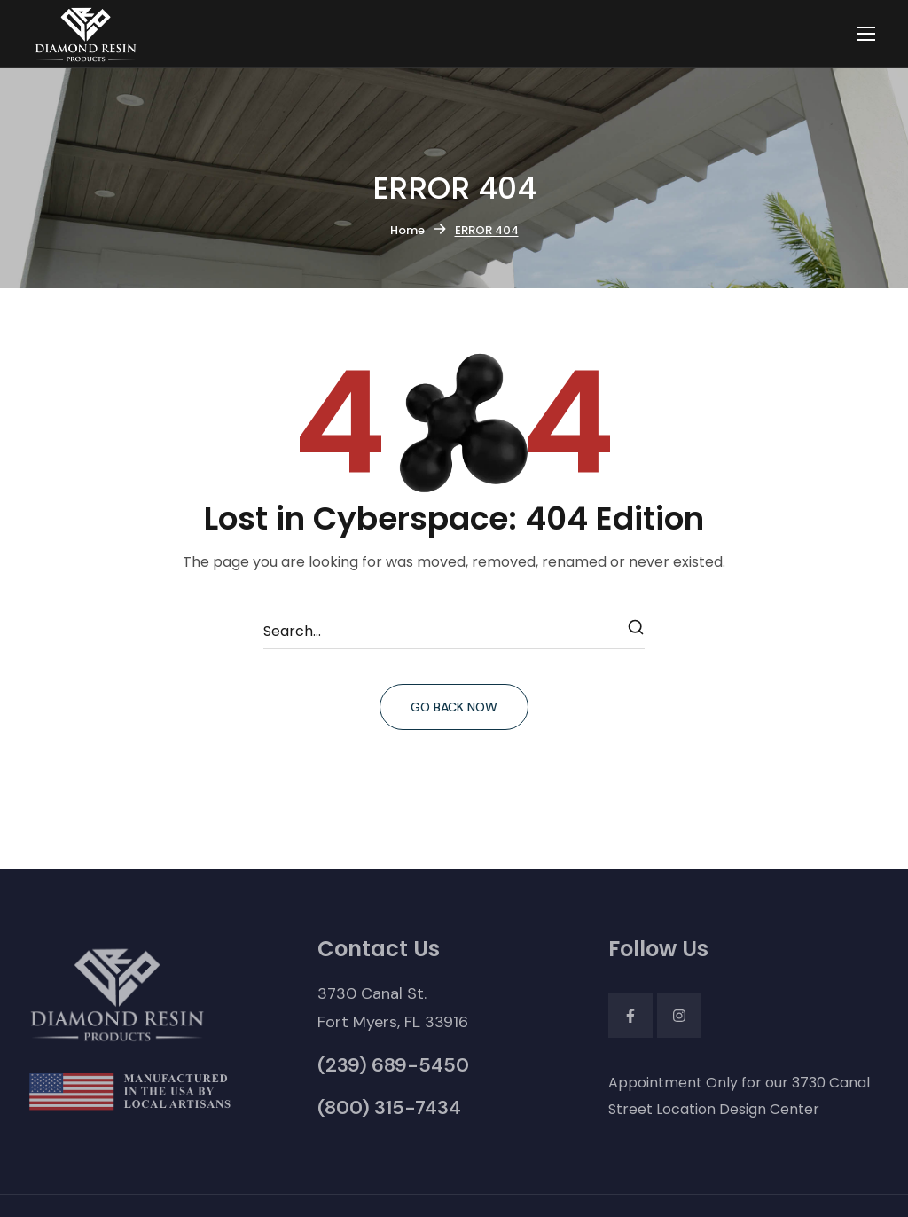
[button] (392, 1007)
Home (407, 230)
